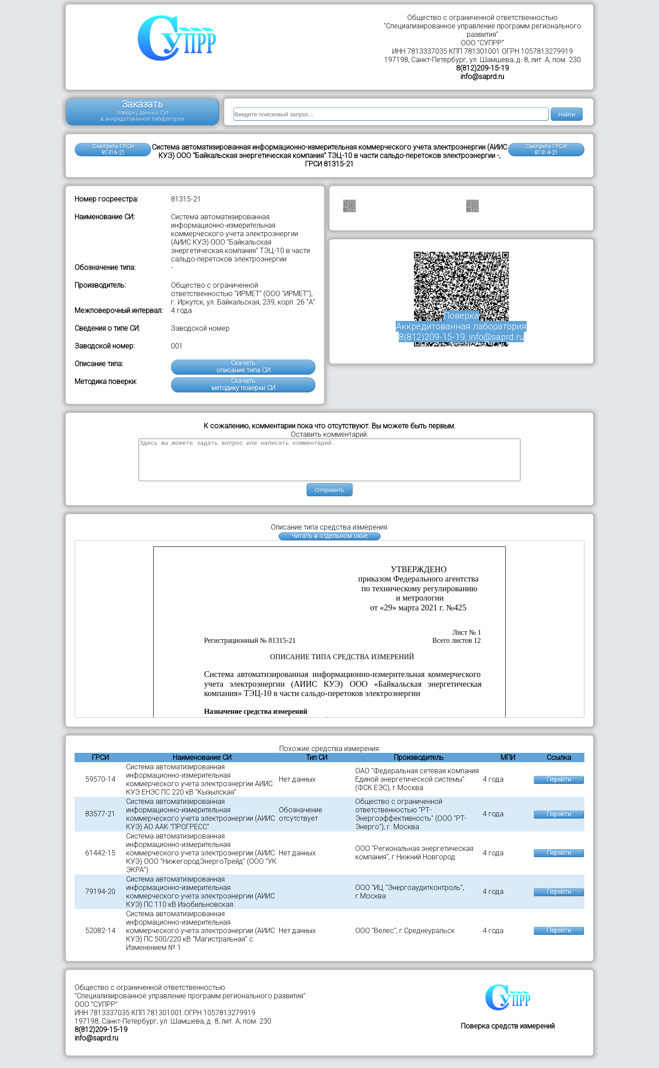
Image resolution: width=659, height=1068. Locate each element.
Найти (566, 114)
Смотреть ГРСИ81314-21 (546, 149)
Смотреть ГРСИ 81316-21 (113, 149)
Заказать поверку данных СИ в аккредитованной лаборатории (142, 110)
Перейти (559, 787)
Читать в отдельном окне (329, 544)
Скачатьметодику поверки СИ (243, 384)
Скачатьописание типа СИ (243, 367)
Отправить (329, 497)
